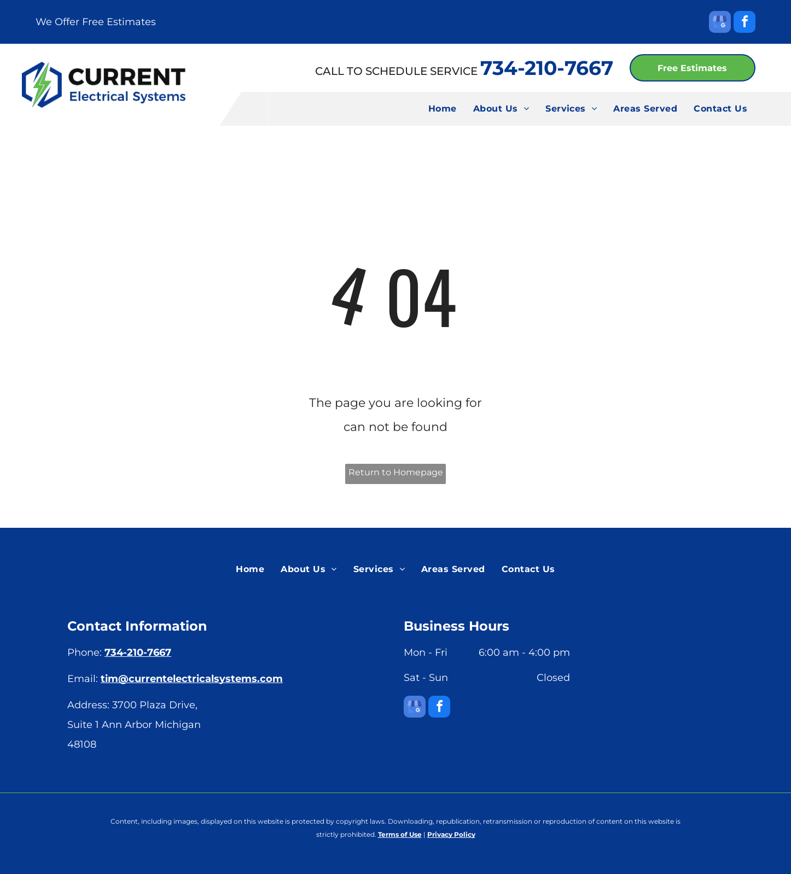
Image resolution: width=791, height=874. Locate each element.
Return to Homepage (395, 472)
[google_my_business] (720, 23)
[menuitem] (442, 109)
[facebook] (744, 23)
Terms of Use (400, 834)
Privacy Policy (451, 834)
